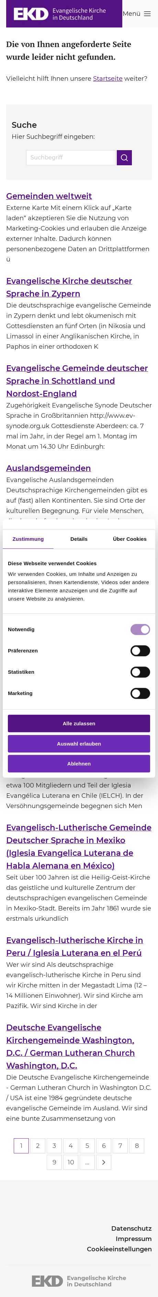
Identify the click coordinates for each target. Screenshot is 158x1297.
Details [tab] (79, 539)
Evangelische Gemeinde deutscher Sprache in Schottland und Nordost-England (77, 381)
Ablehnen (79, 764)
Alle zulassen (79, 723)
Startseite (108, 78)
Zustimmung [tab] (28, 539)
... (87, 1162)
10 (71, 1162)
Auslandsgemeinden (48, 468)
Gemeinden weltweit (49, 196)
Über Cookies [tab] (130, 539)
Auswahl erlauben (79, 744)
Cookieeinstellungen (119, 1249)
